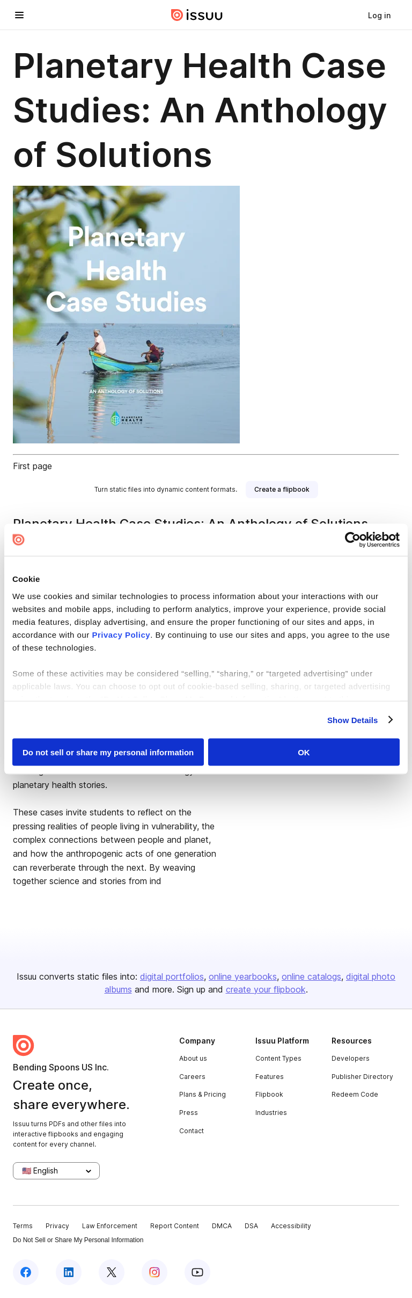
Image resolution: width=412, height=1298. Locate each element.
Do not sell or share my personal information (108, 752)
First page (32, 466)
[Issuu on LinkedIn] (69, 1272)
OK (304, 752)
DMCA (222, 1226)
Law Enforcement (109, 1226)
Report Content (174, 1226)
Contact (191, 1131)
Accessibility (291, 1226)
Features (269, 1077)
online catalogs (311, 976)
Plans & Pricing (202, 1094)
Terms (23, 1226)
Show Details (352, 719)
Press (188, 1113)
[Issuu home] (197, 15)
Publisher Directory (362, 1077)
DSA (251, 1226)
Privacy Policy (121, 634)
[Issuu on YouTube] (197, 1272)
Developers (351, 1058)
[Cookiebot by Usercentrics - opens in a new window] (353, 540)
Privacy (57, 1226)
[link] (379, 15)
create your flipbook (266, 989)
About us (193, 1058)
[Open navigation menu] (19, 15)
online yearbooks (243, 976)
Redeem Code (355, 1094)
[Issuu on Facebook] (26, 1272)
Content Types (278, 1058)
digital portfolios (172, 976)
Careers (192, 1077)
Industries (271, 1113)
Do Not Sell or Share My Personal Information (78, 1240)
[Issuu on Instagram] (154, 1272)
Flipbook (269, 1094)
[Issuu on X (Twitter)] (111, 1272)
